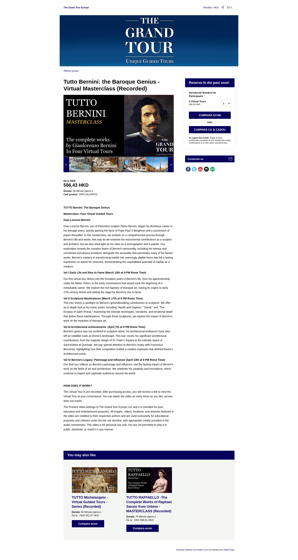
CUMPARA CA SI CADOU (210, 129)
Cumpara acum (210, 115)
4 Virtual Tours (200, 103)
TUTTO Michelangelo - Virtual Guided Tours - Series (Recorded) (90, 502)
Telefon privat (70, 70)
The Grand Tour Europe (76, 7)
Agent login (229, 550)
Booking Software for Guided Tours (192, 550)
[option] (77, 164)
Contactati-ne (195, 159)
